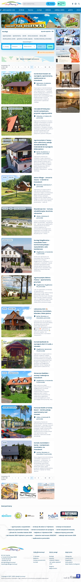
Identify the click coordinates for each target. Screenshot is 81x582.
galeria (70, 10)
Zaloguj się (68, 556)
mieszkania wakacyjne (9, 280)
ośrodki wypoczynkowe (15, 108)
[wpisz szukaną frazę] (34, 3)
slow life (11, 177)
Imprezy (51, 558)
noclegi (39, 10)
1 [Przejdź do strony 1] (15, 67)
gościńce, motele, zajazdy (24, 39)
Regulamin (68, 560)
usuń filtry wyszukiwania (45, 52)
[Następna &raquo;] (52, 67)
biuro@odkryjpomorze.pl (8, 562)
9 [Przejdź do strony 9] (38, 67)
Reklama (35, 558)
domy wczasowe (33, 36)
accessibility (78, 575)
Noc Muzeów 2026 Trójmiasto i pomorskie (19, 535)
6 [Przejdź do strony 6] (28, 67)
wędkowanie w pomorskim (41, 538)
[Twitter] (79, 4)
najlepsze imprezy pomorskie (64, 532)
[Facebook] (72, 4)
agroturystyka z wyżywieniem (21, 527)
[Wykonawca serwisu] (71, 577)
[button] (3, 515)
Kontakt (35, 562)
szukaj (50, 46)
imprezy (30, 10)
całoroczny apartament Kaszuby (18, 530)
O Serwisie (36, 556)
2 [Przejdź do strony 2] (18, 67)
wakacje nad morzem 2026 (67, 535)
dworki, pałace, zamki (9, 39)
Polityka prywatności (39, 560)
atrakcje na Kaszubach (63, 527)
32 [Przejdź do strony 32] (45, 67)
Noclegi (51, 556)
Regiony (51, 566)
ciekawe (48, 10)
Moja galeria (68, 562)
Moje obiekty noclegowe (72, 564)
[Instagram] (75, 4)
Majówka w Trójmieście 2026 (43, 532)
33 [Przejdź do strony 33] (49, 67)
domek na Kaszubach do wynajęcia (42, 530)
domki (24, 36)
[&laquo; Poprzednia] (12, 67)
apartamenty (17, 36)
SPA (11, 208)
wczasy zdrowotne (19, 208)
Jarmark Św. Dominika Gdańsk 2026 (20, 532)
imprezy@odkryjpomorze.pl (9, 564)
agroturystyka (7, 36)
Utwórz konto (69, 558)
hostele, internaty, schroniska (42, 39)
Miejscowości (53, 568)
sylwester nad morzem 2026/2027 (45, 535)
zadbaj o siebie (59, 10)
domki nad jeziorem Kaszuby (65, 530)
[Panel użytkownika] (61, 3)
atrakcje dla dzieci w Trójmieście (43, 527)
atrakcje (21, 10)
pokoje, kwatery (7, 143)
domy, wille (43, 36)
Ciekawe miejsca (54, 560)
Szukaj (51, 4)
